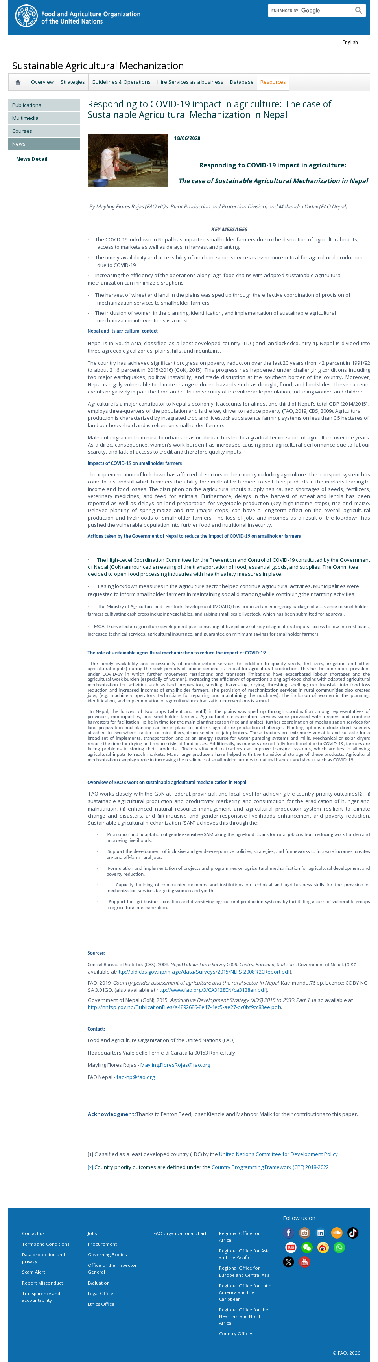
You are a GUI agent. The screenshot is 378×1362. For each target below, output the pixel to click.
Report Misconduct (42, 1283)
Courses (22, 130)
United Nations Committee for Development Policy (278, 1154)
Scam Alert (33, 1272)
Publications (26, 104)
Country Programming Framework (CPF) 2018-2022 (270, 1167)
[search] (307, 10)
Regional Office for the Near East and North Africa (243, 1316)
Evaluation (99, 1283)
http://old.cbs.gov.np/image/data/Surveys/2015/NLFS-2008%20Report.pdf (203, 971)
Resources (273, 81)
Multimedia (25, 117)
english (350, 42)
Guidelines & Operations (121, 81)
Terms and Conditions (45, 1244)
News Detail (32, 158)
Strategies (73, 81)
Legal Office (100, 1293)
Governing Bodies (107, 1254)
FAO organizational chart (180, 1233)
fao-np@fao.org (135, 1077)
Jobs (92, 1233)
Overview (42, 81)
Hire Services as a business (190, 81)
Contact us (33, 1233)
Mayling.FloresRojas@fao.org (175, 1064)
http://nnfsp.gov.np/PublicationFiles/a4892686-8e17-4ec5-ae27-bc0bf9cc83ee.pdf (184, 1007)
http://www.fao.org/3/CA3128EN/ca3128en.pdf (211, 989)
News (19, 143)
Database (242, 81)
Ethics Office (101, 1304)
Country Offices (236, 1333)
